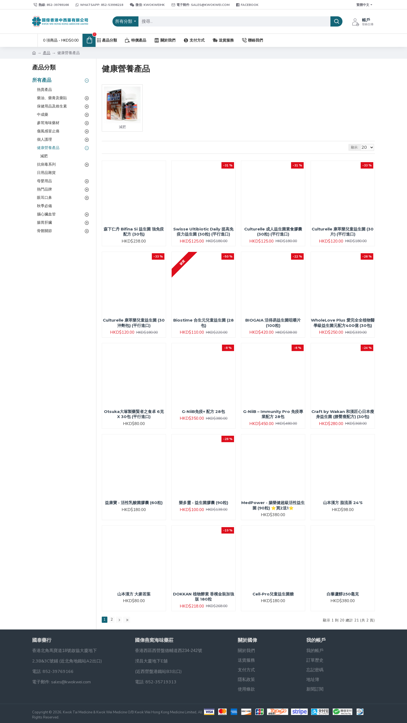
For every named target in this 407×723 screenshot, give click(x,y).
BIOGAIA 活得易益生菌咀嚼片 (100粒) (273, 323)
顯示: (357, 147)
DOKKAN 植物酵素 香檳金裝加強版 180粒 (203, 596)
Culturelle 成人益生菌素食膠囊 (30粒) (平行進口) (273, 231)
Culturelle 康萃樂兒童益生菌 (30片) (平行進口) (343, 231)
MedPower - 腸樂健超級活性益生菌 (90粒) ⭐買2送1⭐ (273, 505)
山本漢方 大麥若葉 (133, 594)
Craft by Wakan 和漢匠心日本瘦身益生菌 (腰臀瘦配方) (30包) (342, 414)
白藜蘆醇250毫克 (343, 594)
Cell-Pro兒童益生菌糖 (273, 594)
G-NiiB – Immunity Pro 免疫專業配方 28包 (273, 414)
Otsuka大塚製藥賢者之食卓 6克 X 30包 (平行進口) (134, 414)
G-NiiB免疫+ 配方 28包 (203, 411)
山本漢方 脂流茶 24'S (343, 502)
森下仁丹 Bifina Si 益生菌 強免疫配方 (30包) (134, 231)
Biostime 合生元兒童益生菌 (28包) (203, 323)
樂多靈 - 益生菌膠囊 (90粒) (203, 502)
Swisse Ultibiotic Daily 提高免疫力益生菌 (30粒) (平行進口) (203, 231)
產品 (46, 52)
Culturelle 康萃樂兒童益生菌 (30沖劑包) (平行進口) (134, 323)
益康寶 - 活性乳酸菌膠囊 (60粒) (134, 502)
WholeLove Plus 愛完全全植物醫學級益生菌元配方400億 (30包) (343, 323)
